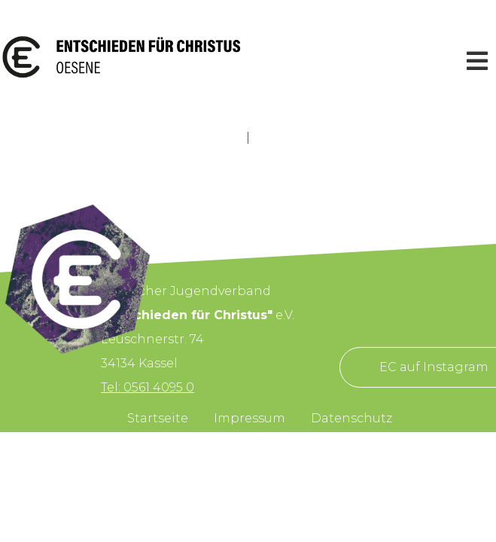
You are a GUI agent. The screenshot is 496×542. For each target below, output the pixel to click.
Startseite (157, 418)
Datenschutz (351, 418)
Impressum (249, 418)
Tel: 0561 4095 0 (147, 387)
